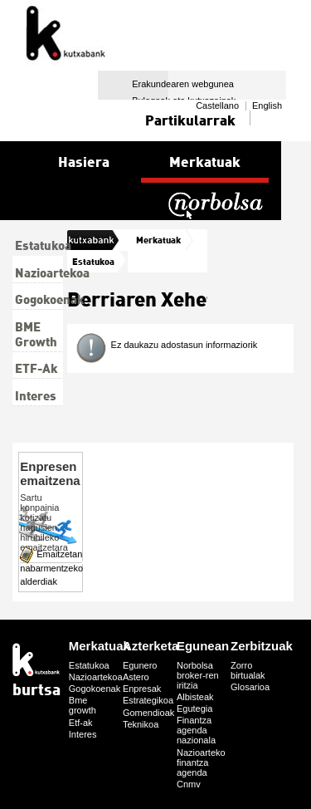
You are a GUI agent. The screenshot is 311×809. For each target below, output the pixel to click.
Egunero (140, 665)
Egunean (203, 646)
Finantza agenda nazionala (196, 730)
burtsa (86, 239)
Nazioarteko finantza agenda (201, 762)
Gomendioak (148, 713)
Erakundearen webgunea (183, 84)
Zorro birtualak (248, 670)
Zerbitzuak (262, 646)
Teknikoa (140, 724)
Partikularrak (190, 119)
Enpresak (142, 689)
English (267, 105)
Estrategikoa (148, 700)
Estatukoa (93, 261)
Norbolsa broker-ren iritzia (198, 675)
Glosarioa (250, 687)
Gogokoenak (94, 689)
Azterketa (150, 646)
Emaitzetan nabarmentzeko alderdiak (51, 567)
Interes (83, 734)
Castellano (217, 105)
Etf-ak (81, 723)
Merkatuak (158, 239)
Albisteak (195, 697)
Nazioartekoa (96, 677)
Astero (136, 677)
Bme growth (82, 705)
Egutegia (194, 708)
